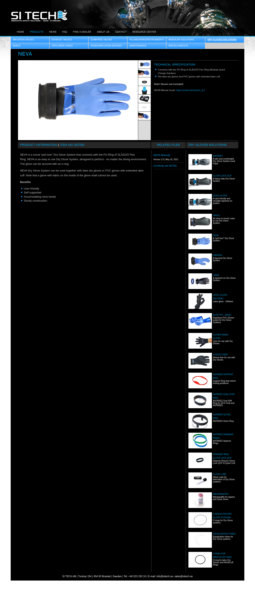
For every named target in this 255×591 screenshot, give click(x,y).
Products (36, 32)
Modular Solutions (181, 39)
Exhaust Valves (62, 39)
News (53, 32)
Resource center (144, 32)
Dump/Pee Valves (101, 39)
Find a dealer (82, 32)
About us (103, 32)
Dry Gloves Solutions (222, 39)
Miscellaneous (178, 45)
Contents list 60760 (165, 165)
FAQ (64, 32)
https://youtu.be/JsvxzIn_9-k (190, 90)
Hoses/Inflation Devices (106, 45)
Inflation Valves (23, 39)
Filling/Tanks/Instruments (147, 39)
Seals (16, 45)
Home (20, 32)
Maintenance (138, 45)
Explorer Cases (62, 45)
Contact (120, 32)
